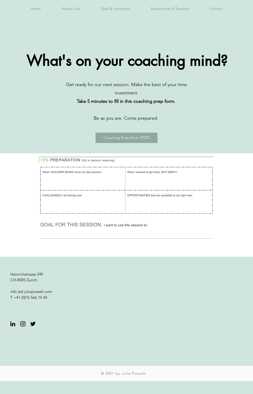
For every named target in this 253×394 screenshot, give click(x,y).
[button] (115, 8)
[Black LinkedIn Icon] (12, 323)
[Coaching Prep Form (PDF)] (126, 138)
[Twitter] (32, 323)
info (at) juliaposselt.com (31, 291)
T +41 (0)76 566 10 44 (28, 297)
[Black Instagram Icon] (22, 323)
